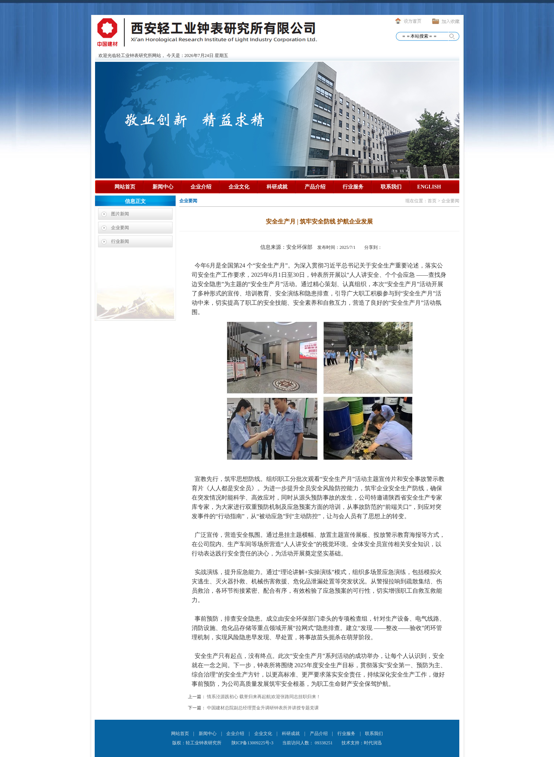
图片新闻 (120, 213)
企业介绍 (201, 187)
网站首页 (124, 187)
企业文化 (239, 187)
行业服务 (353, 187)
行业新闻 (120, 241)
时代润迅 (373, 742)
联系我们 (391, 187)
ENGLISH (429, 187)
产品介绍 (315, 187)
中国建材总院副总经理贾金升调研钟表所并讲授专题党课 (263, 707)
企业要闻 (120, 227)
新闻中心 (162, 187)
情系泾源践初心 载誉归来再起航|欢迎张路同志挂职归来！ (264, 696)
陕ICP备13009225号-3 (252, 742)
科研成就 (277, 187)
